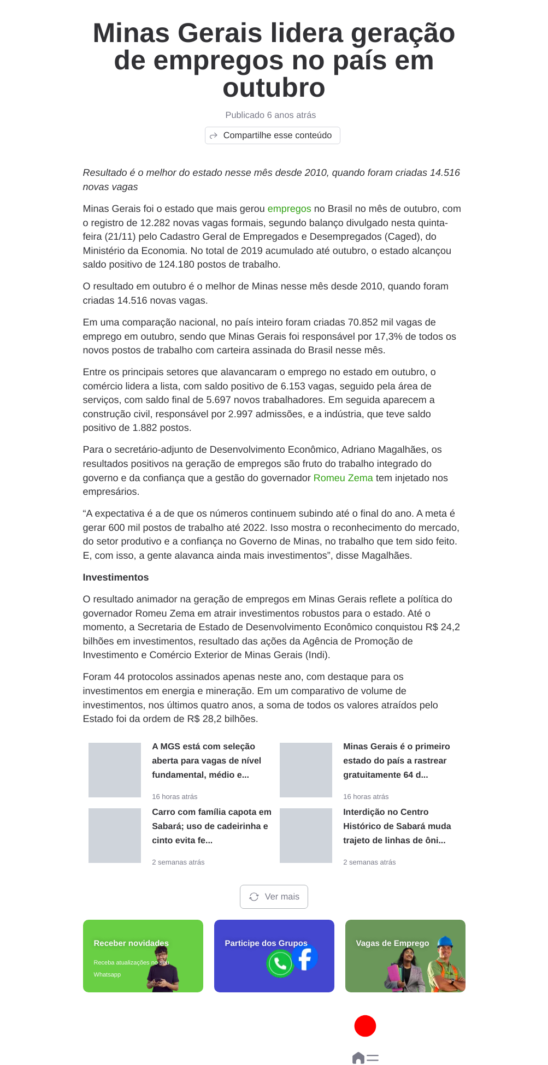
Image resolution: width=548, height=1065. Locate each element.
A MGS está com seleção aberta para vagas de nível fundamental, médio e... (206, 761)
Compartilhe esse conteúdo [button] (270, 135)
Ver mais (274, 896)
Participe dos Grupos (266, 943)
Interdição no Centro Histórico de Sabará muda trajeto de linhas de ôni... (397, 826)
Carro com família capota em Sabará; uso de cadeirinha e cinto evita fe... (212, 826)
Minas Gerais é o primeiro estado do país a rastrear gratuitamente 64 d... (396, 761)
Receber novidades (131, 943)
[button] (373, 1058)
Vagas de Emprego (392, 943)
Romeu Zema (343, 477)
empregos (289, 208)
